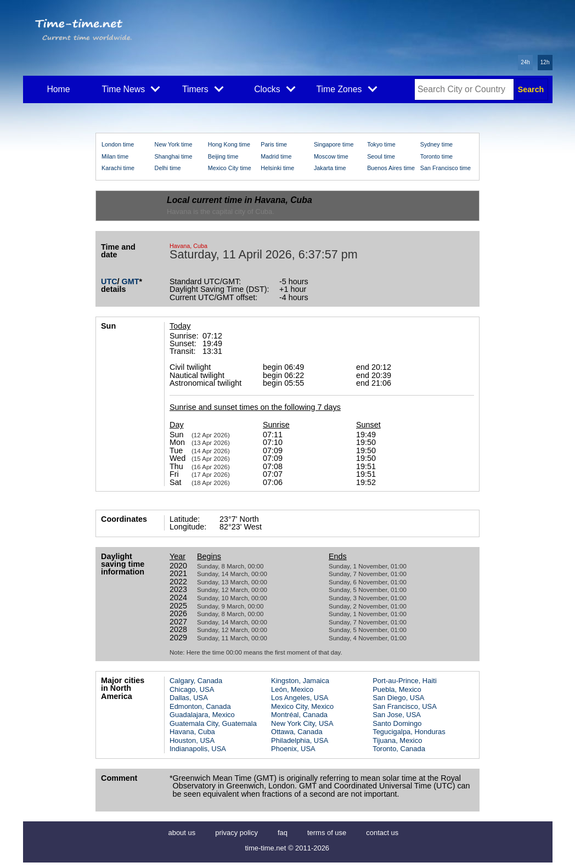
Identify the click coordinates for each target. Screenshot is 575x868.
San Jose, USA (397, 715)
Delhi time (168, 168)
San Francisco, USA (405, 706)
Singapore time (334, 144)
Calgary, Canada (196, 681)
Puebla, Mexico (397, 689)
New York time (174, 144)
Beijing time (223, 156)
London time (118, 144)
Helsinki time (277, 168)
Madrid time (276, 156)
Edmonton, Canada (200, 706)
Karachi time (118, 168)
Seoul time (381, 156)
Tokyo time (381, 144)
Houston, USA (192, 740)
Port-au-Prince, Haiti (405, 681)
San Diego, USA (398, 698)
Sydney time (436, 144)
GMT (130, 281)
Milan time (115, 156)
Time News (131, 88)
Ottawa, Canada (297, 732)
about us (182, 832)
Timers (202, 88)
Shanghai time (174, 156)
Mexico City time (229, 168)
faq (283, 832)
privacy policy (236, 832)
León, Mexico (292, 689)
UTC (109, 281)
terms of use (326, 832)
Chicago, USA (192, 689)
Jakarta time (330, 168)
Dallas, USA (189, 698)
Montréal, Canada (299, 715)
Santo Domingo (397, 723)
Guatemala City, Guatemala (213, 723)
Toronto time (436, 156)
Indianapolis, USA (198, 749)
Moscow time (331, 156)
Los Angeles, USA (299, 698)
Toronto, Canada (399, 749)
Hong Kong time (229, 144)
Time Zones (346, 88)
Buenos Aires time (391, 168)
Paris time (274, 144)
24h (525, 62)
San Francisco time (445, 168)
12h (545, 62)
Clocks (274, 88)
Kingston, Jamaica (300, 681)
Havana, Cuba (192, 732)
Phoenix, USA (293, 749)
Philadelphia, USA (299, 740)
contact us (382, 832)
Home (58, 89)
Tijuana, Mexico (397, 740)
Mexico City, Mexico (302, 706)
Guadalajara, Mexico (202, 715)
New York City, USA (302, 723)
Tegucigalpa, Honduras (409, 732)
